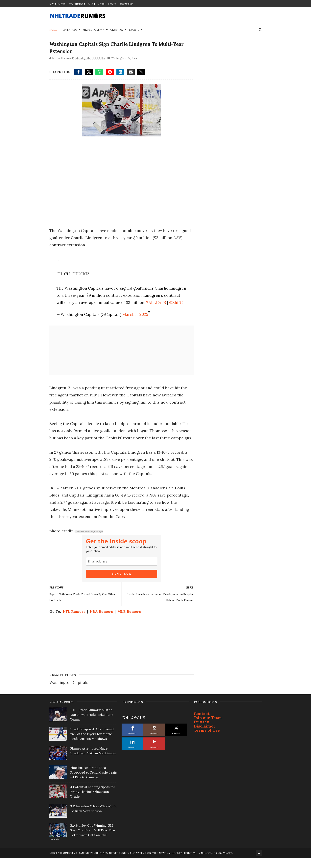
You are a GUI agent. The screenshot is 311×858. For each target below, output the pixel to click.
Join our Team (208, 717)
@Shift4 (176, 302)
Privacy (201, 721)
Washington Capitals (124, 58)
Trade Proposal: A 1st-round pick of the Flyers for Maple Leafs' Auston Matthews (92, 734)
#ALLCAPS (155, 302)
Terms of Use (207, 730)
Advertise (126, 4)
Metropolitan (93, 29)
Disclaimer (205, 726)
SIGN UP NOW (121, 574)
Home (53, 29)
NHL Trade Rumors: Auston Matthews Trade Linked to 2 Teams (91, 714)
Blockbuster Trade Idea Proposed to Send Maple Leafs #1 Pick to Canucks (93, 772)
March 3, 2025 (135, 314)
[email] (121, 561)
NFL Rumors (57, 4)
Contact (201, 713)
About (112, 4)
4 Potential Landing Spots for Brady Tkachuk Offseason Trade (92, 791)
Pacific (134, 29)
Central (116, 29)
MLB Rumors (96, 4)
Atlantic (70, 29)
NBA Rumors (77, 4)
